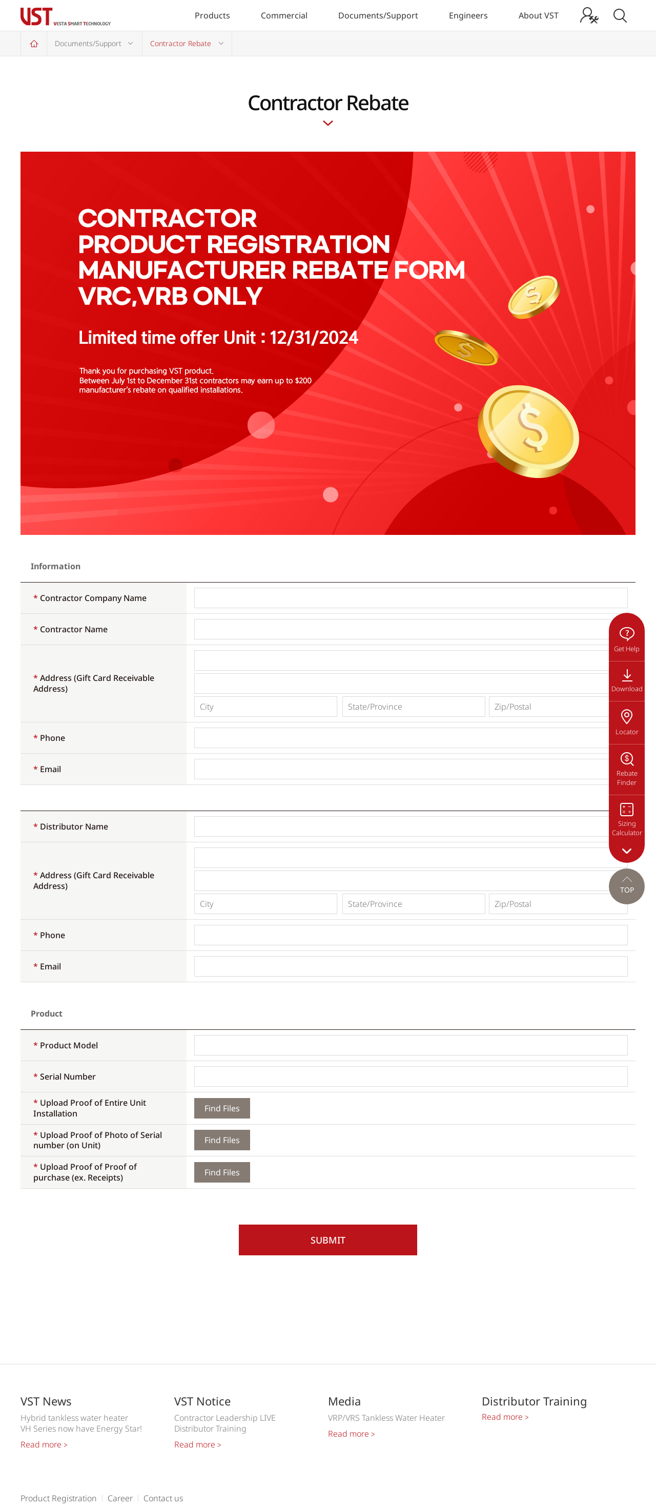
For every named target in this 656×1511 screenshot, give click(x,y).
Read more (44, 1444)
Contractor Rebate (180, 43)
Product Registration (58, 1498)
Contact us (163, 1498)
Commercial (284, 15)
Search (620, 15)
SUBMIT (328, 1240)
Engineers (468, 15)
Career (120, 1498)
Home (34, 43)
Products (212, 15)
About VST (539, 15)
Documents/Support (378, 15)
